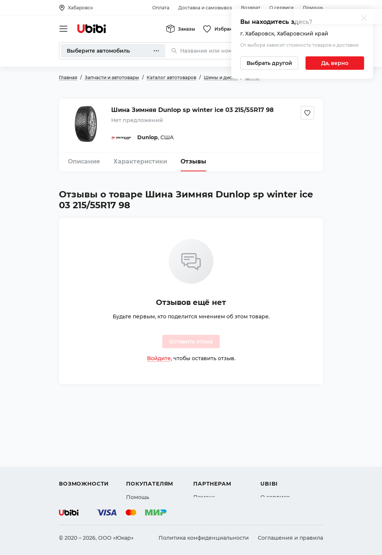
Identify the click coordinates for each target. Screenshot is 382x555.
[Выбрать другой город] (269, 63)
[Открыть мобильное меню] (63, 28)
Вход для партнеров (221, 465)
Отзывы (193, 161)
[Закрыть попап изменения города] (364, 18)
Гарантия (139, 479)
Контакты (273, 452)
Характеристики (140, 161)
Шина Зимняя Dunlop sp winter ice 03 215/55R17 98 (192, 109)
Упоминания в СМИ (288, 479)
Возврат (250, 7)
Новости (272, 465)
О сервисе (281, 7)
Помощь (313, 7)
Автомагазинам (215, 452)
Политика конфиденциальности (204, 537)
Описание (84, 161)
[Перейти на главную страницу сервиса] (92, 28)
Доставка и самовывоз (205, 7)
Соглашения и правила (290, 537)
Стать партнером (217, 479)
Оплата (160, 7)
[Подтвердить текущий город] (335, 63)
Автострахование (83, 452)
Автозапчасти (78, 438)
